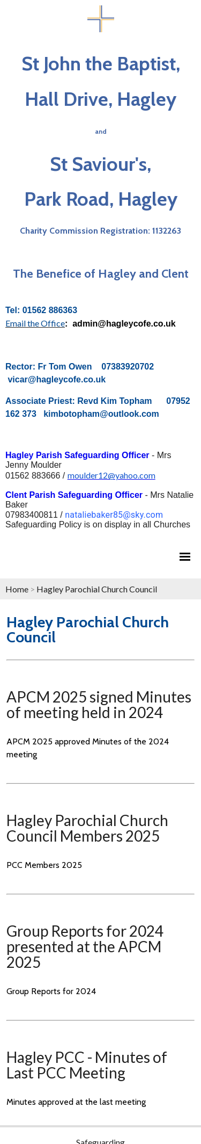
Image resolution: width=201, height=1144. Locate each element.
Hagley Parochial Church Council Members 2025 (87, 828)
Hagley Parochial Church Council (96, 589)
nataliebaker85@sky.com (114, 515)
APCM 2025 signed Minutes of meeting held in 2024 (98, 704)
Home (16, 589)
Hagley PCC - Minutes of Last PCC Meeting (86, 1065)
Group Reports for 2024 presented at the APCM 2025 (84, 946)
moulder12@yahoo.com (111, 475)
